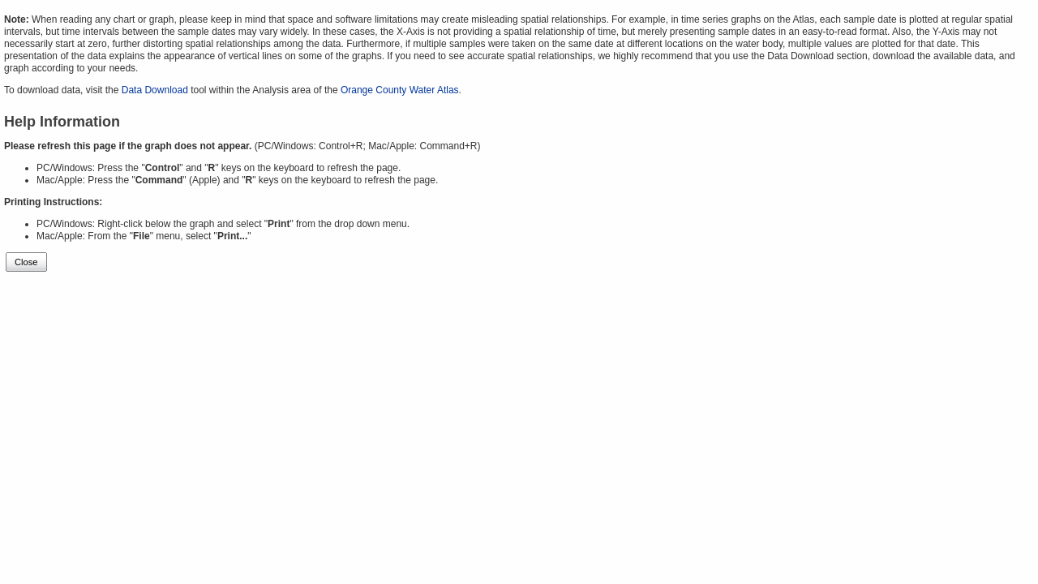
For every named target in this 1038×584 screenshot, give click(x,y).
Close (26, 262)
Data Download (155, 90)
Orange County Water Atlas (400, 90)
